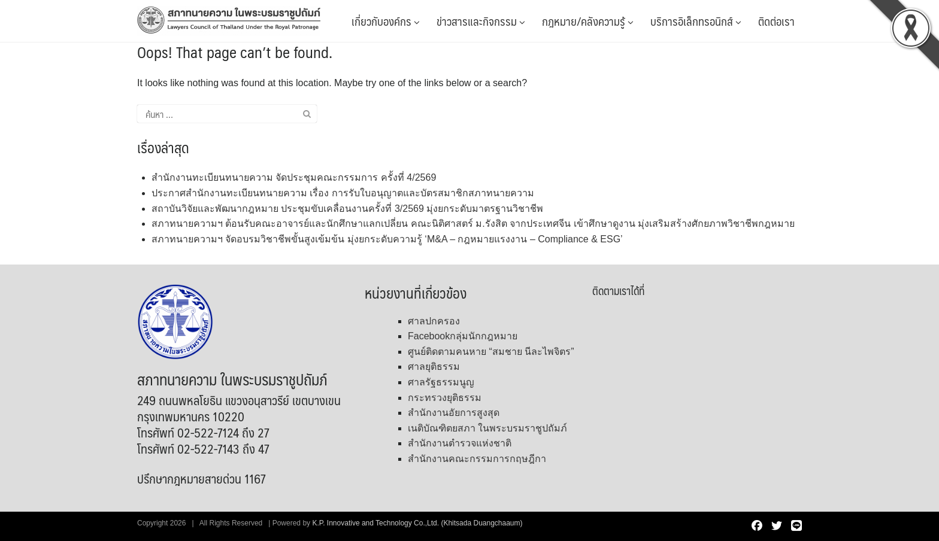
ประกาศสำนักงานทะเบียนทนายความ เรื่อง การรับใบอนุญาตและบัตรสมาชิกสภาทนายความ (343, 193)
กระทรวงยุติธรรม (444, 398)
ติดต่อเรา (776, 21)
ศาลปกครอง (434, 321)
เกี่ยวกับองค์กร (386, 21)
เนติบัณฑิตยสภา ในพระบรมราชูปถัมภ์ (487, 428)
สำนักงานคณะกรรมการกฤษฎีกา (477, 459)
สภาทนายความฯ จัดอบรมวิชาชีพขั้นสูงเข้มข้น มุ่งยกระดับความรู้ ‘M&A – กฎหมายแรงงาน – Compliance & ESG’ (387, 239)
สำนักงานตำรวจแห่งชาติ (459, 443)
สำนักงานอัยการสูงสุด (453, 413)
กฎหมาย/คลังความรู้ (588, 21)
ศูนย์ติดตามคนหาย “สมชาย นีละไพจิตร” (491, 352)
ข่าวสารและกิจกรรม (481, 21)
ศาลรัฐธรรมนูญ (441, 382)
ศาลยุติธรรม (434, 366)
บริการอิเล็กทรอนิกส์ (695, 21)
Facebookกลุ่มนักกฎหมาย (462, 336)
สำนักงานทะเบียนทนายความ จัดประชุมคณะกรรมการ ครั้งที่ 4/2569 (294, 177)
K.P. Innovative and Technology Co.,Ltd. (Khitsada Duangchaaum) (417, 523)
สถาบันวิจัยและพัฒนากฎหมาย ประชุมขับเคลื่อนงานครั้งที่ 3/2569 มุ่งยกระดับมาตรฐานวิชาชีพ (347, 208)
